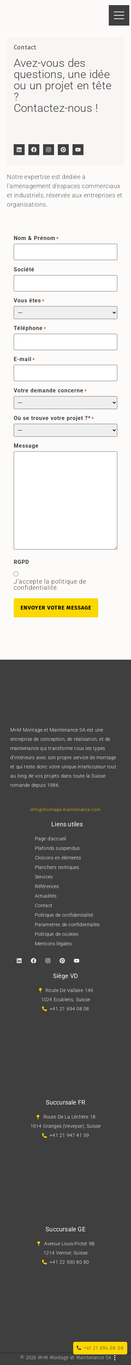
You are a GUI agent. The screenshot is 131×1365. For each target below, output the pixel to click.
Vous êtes (29, 300)
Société (24, 269)
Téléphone (30, 328)
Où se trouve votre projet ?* (54, 418)
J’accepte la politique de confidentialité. (50, 585)
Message (26, 446)
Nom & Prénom (36, 238)
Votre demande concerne (50, 390)
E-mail (24, 359)
